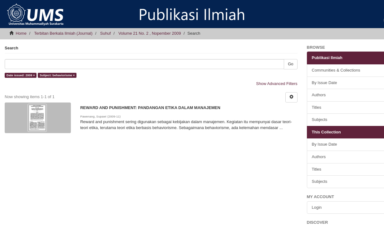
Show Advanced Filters (276, 83)
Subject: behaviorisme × (57, 75)
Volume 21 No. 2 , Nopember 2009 (149, 33)
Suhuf (105, 33)
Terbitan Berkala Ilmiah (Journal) (63, 33)
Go (290, 64)
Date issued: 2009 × (21, 75)
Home (21, 33)
